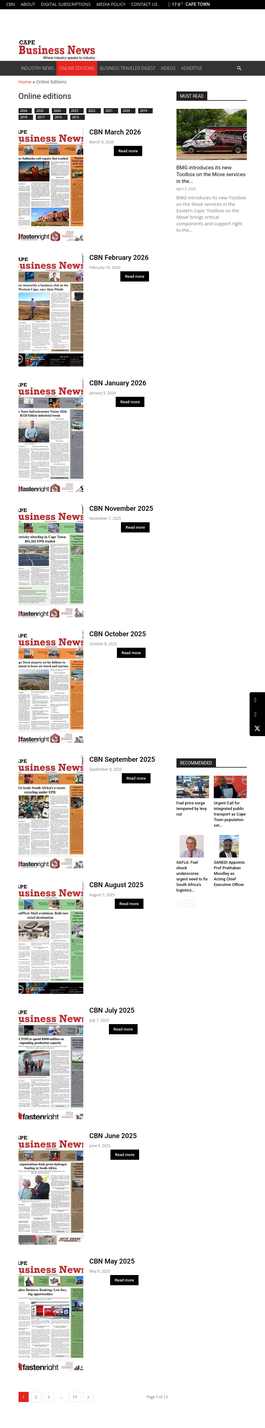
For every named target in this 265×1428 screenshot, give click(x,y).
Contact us (144, 4)
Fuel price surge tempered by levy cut (191, 808)
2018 (25, 117)
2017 (43, 117)
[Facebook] (257, 714)
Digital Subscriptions (66, 4)
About (28, 4)
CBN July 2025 (112, 1010)
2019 (145, 110)
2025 (41, 110)
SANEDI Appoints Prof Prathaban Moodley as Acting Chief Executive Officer (229, 873)
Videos (168, 68)
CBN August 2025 (116, 885)
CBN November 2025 (121, 508)
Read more (128, 151)
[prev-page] (180, 903)
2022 (93, 110)
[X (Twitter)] (257, 728)
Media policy (110, 4)
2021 (111, 110)
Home (25, 81)
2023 (76, 110)
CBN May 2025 (112, 1261)
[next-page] (88, 1397)
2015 (77, 117)
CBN (10, 4)
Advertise (191, 68)
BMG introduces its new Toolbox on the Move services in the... (211, 174)
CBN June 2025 (113, 1136)
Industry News (37, 68)
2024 (59, 110)
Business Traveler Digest (127, 68)
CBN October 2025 (117, 634)
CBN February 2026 (119, 257)
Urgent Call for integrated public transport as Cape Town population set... (230, 814)
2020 (128, 110)
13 (75, 1397)
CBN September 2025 (122, 759)
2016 (60, 117)
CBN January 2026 (118, 383)
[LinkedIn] (257, 700)
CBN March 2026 (115, 132)
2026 (25, 110)
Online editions (76, 68)
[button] (239, 68)
